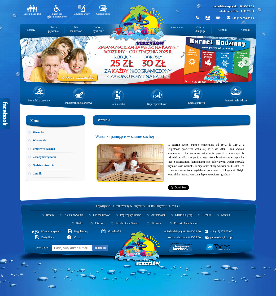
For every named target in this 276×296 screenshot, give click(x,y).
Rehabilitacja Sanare (127, 223)
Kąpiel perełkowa (157, 97)
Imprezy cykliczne (98, 29)
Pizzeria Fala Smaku (185, 223)
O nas (77, 237)
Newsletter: (42, 247)
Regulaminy (81, 231)
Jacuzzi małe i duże (236, 94)
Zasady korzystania (45, 157)
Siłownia (156, 223)
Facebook (5, 113)
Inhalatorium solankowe (78, 96)
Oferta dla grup (200, 29)
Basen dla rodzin (32, 10)
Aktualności (177, 27)
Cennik (223, 29)
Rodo (79, 223)
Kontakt (245, 29)
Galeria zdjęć (103, 10)
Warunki (38, 132)
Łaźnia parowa (196, 96)
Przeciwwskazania (44, 148)
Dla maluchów (76, 29)
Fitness (99, 223)
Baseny (31, 29)
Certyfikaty (47, 237)
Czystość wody (82, 10)
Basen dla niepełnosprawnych (57, 11)
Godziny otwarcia (43, 165)
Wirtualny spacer (51, 231)
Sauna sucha (118, 97)
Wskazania (39, 140)
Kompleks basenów (39, 94)
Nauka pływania (53, 29)
